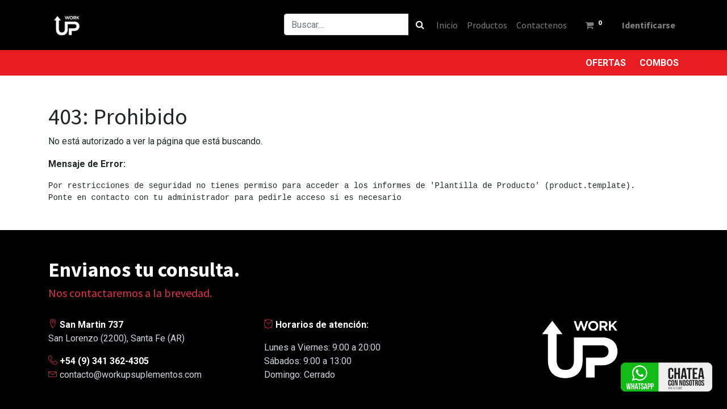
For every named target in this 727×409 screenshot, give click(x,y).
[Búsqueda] (418, 24)
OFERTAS (606, 62)
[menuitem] (445, 25)
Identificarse (647, 25)
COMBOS (659, 62)
